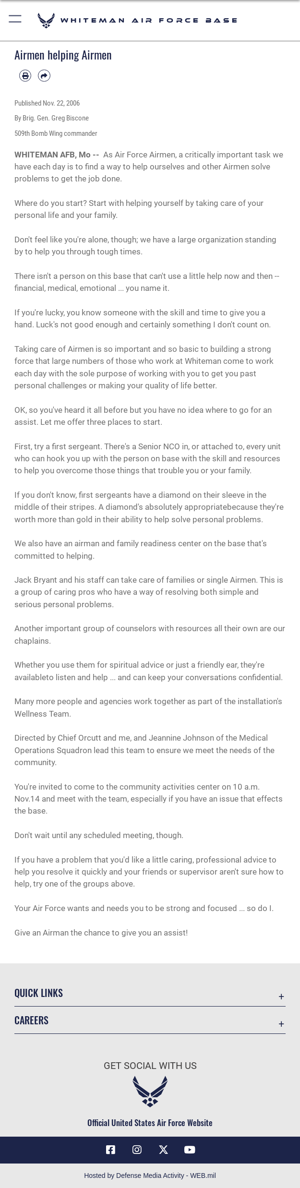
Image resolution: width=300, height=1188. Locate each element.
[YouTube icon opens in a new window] (189, 1150)
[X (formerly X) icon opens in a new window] (163, 1150)
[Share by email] (44, 76)
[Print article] (25, 76)
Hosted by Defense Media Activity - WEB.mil (150, 1175)
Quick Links (38, 992)
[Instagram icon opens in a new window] (137, 1150)
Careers (31, 1020)
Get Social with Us (150, 1065)
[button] (15, 20)
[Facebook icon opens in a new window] (110, 1150)
